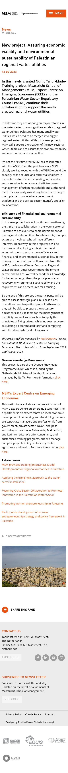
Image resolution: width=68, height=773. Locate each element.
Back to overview (18, 536)
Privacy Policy (13, 714)
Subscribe (12, 699)
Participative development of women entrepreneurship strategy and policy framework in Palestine (33, 516)
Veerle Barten (48, 338)
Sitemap (49, 714)
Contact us (10, 657)
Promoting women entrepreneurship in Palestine (32, 503)
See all (11, 32)
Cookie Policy (33, 714)
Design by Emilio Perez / (20, 722)
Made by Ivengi (44, 722)
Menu (56, 14)
